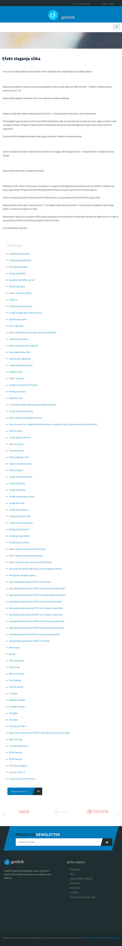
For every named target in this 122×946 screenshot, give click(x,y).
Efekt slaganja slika (19, 458)
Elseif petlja (15, 681)
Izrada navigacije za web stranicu (25, 314)
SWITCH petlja (16, 675)
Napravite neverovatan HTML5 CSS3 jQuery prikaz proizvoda (39, 734)
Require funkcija (17, 701)
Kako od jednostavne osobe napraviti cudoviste (32, 334)
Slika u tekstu (16, 471)
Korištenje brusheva (19, 544)
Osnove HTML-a (17, 773)
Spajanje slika (16, 399)
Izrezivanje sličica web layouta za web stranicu (32, 406)
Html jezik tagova (18, 767)
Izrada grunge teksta (19, 537)
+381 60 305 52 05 (81, 4)
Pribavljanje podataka (20, 261)
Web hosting (15, 741)
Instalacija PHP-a (18, 727)
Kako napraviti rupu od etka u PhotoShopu (30, 563)
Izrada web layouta (18, 511)
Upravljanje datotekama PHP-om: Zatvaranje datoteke (36, 622)
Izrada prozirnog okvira (21, 524)
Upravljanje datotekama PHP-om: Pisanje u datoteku (36, 616)
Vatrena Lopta (16, 445)
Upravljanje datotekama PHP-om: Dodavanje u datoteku (37, 596)
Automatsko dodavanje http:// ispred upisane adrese (35, 570)
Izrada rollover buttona (21, 412)
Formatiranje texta (18, 747)
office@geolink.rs (112, 938)
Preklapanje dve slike (19, 517)
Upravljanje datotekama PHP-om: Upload (30, 583)
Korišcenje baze (17, 288)
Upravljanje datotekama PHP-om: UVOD (29, 642)
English (105, 3)
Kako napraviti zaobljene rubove (25, 419)
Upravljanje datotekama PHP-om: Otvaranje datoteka (36, 629)
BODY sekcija (15, 754)
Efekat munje (16, 373)
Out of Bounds (16, 327)
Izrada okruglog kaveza (21, 366)
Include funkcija (17, 708)
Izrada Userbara (17, 485)
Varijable (13, 714)
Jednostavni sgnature (20, 360)
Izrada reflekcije (17, 491)
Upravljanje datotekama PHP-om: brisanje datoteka (35, 603)
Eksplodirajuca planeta (20, 307)
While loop (14, 649)
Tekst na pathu (16, 380)
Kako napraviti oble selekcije (23, 347)
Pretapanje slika (17, 393)
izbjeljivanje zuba (17, 321)
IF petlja (13, 695)
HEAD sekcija (15, 760)
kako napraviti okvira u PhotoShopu (27, 550)
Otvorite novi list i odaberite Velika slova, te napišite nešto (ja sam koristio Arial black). (53, 426)
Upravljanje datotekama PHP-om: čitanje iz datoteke (36, 609)
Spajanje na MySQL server (21, 281)
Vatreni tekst (15, 432)
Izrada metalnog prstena (21, 498)
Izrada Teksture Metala (20, 478)
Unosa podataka (17, 275)
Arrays (12, 655)
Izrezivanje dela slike (19, 353)
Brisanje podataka (18, 268)
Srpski (111, 3)
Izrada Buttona (16, 504)
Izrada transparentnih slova (23, 386)
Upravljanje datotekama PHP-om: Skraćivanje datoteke (37, 590)
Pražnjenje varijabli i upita (22, 576)
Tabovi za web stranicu (20, 465)
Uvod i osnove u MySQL (20, 294)
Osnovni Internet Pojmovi (22, 780)
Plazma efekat (16, 452)
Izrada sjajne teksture (20, 439)
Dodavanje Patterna (19, 531)
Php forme (14, 668)
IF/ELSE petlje (16, 688)
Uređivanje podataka (19, 255)
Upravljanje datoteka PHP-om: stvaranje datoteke (34, 636)
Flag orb (13, 301)
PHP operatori (16, 662)
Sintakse (13, 721)
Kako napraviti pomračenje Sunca (26, 557)
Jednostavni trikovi (19, 340)
